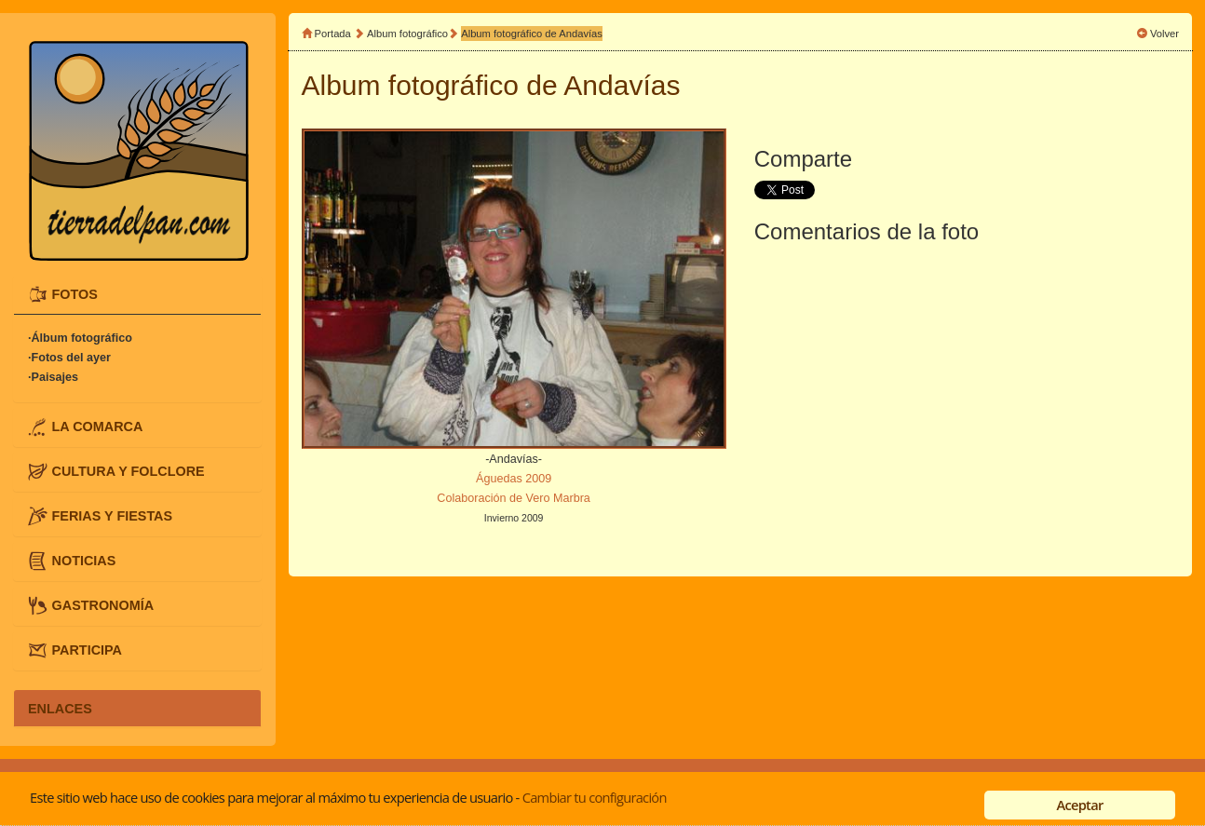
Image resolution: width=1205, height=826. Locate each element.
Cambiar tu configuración (594, 797)
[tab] (137, 295)
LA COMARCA (97, 425)
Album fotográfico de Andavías (531, 33)
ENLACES (60, 707)
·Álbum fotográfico (80, 338)
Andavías (621, 85)
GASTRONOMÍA (103, 605)
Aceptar (1079, 804)
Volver (1164, 33)
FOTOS (75, 293)
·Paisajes (53, 378)
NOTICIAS (84, 560)
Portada (333, 33)
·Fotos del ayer (69, 358)
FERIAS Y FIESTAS (112, 515)
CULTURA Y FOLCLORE (128, 470)
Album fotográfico (407, 33)
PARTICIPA (87, 650)
